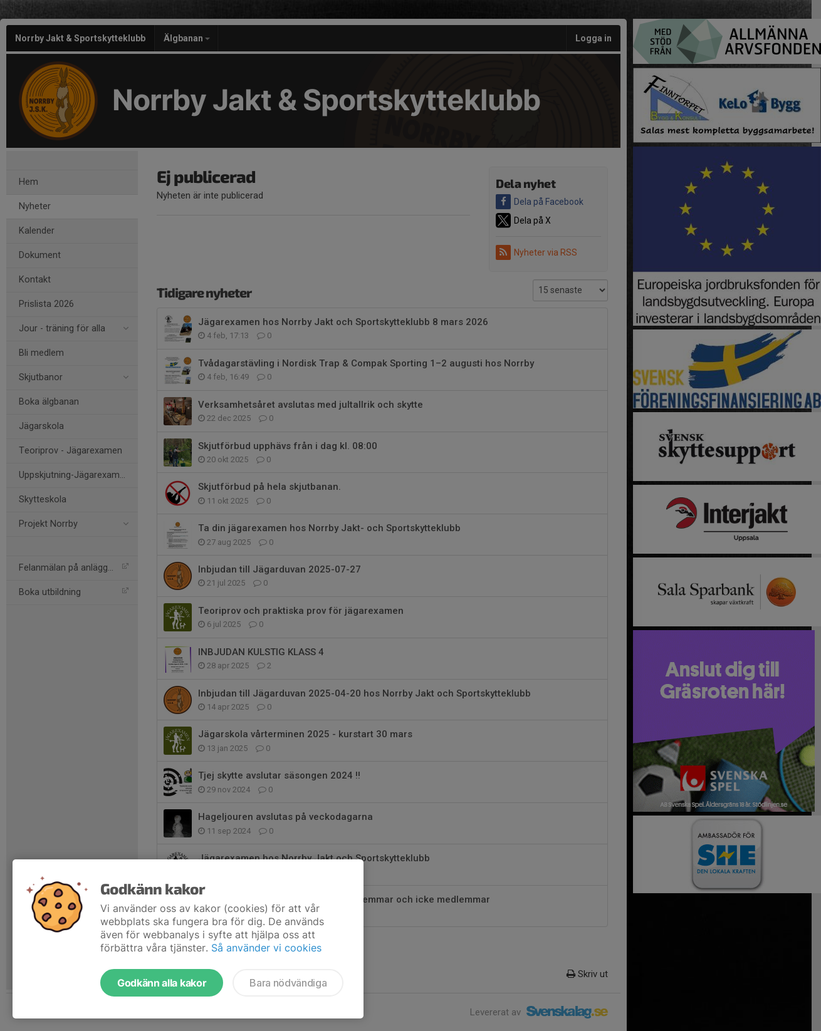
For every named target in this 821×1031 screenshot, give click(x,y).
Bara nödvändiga (288, 983)
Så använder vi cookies (266, 947)
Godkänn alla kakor (161, 983)
